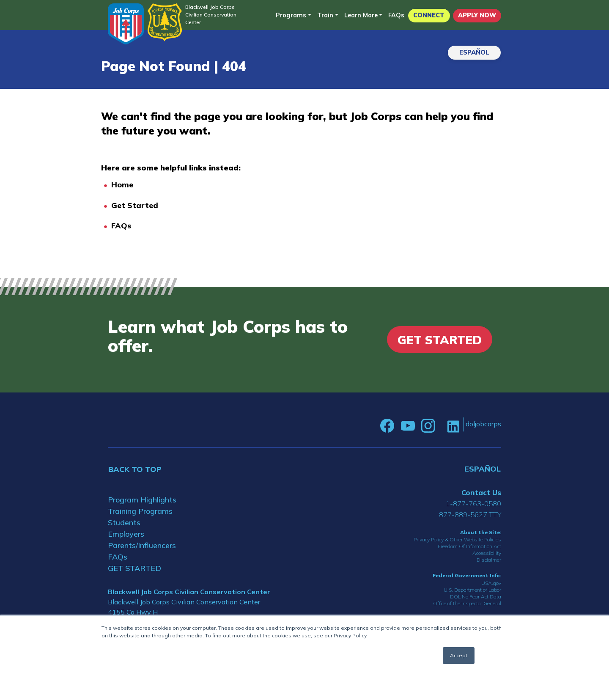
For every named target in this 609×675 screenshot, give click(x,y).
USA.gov (491, 583)
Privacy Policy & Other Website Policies (457, 539)
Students (124, 522)
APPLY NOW (477, 15)
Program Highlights (142, 500)
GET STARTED (134, 568)
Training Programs (140, 511)
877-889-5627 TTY (470, 514)
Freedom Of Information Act (469, 546)
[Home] (126, 23)
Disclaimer (489, 560)
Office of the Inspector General (467, 603)
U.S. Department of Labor (472, 590)
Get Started (134, 205)
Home (122, 184)
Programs (291, 15)
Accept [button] (458, 655)
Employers (126, 534)
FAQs (396, 15)
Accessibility (486, 553)
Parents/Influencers (142, 545)
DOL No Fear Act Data (475, 596)
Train (325, 15)
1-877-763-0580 (473, 503)
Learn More (361, 15)
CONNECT (428, 15)
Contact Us (481, 492)
